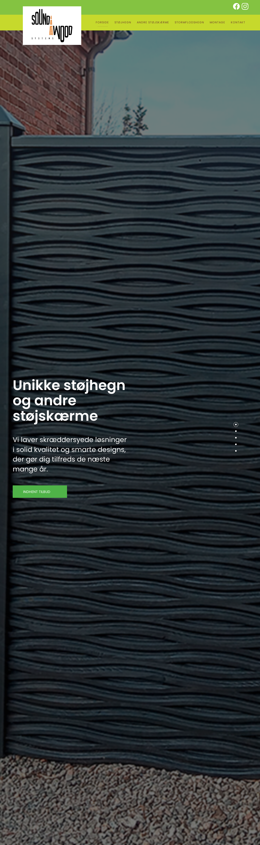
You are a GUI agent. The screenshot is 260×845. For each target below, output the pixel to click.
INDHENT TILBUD (40, 491)
